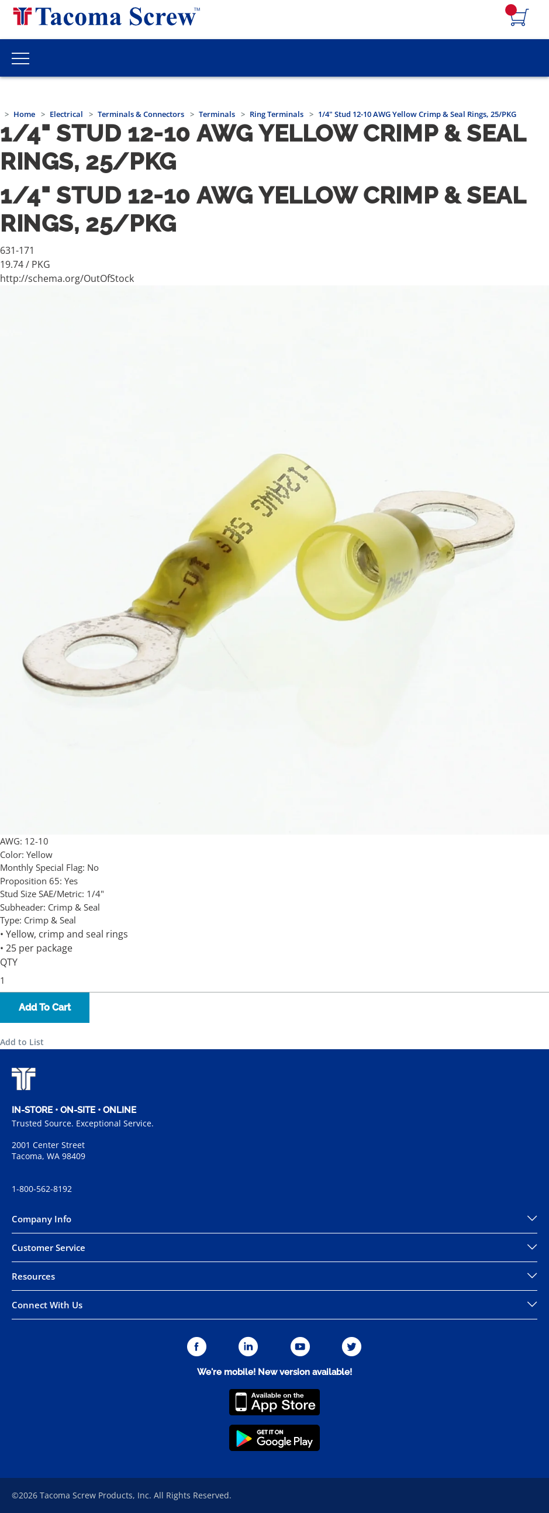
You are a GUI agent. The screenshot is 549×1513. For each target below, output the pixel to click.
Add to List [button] (22, 1041)
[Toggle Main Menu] (20, 58)
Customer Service (48, 1247)
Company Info (41, 1219)
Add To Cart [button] (45, 1007)
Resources (33, 1276)
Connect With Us (47, 1305)
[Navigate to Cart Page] (519, 18)
